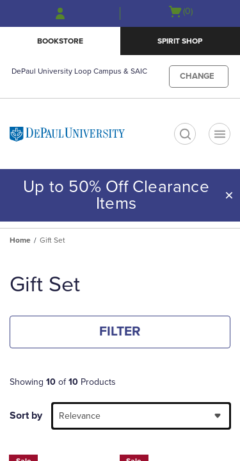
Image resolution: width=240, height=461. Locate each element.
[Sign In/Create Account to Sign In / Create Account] (60, 13)
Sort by (26, 415)
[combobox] (141, 416)
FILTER (120, 331)
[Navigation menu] (219, 134)
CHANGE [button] (197, 76)
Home (20, 240)
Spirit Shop (179, 40)
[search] (185, 134)
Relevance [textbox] (79, 415)
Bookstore (60, 40)
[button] (229, 195)
